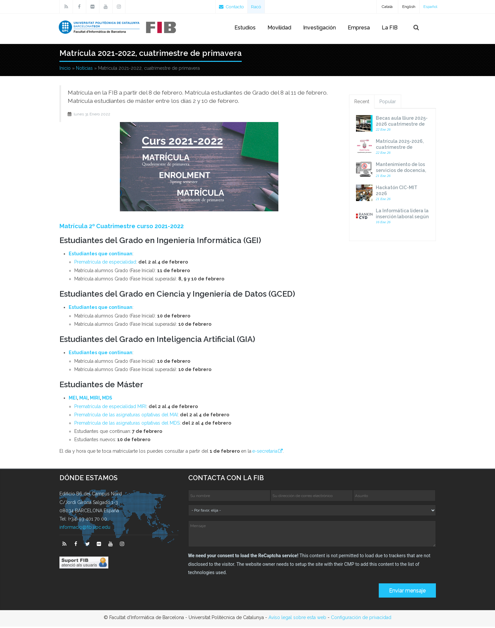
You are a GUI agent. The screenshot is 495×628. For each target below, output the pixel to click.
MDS (107, 399)
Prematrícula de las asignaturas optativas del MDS (127, 424)
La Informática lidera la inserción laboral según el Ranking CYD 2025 (402, 218)
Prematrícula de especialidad (105, 263)
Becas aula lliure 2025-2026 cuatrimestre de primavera (402, 125)
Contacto (232, 6)
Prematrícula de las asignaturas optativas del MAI (126, 416)
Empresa (359, 27)
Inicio (65, 69)
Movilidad (279, 27)
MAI (83, 399)
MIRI (95, 399)
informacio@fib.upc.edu (84, 528)
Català (387, 6)
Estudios (245, 27)
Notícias (84, 69)
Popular (387, 102)
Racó (258, 6)
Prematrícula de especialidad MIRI (110, 407)
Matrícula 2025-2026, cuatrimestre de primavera (400, 148)
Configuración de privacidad (361, 618)
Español (430, 6)
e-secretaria (264, 452)
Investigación (319, 27)
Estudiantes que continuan (100, 255)
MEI (73, 399)
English (408, 6)
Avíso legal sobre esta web (297, 618)
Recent (361, 102)
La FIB (390, 27)
